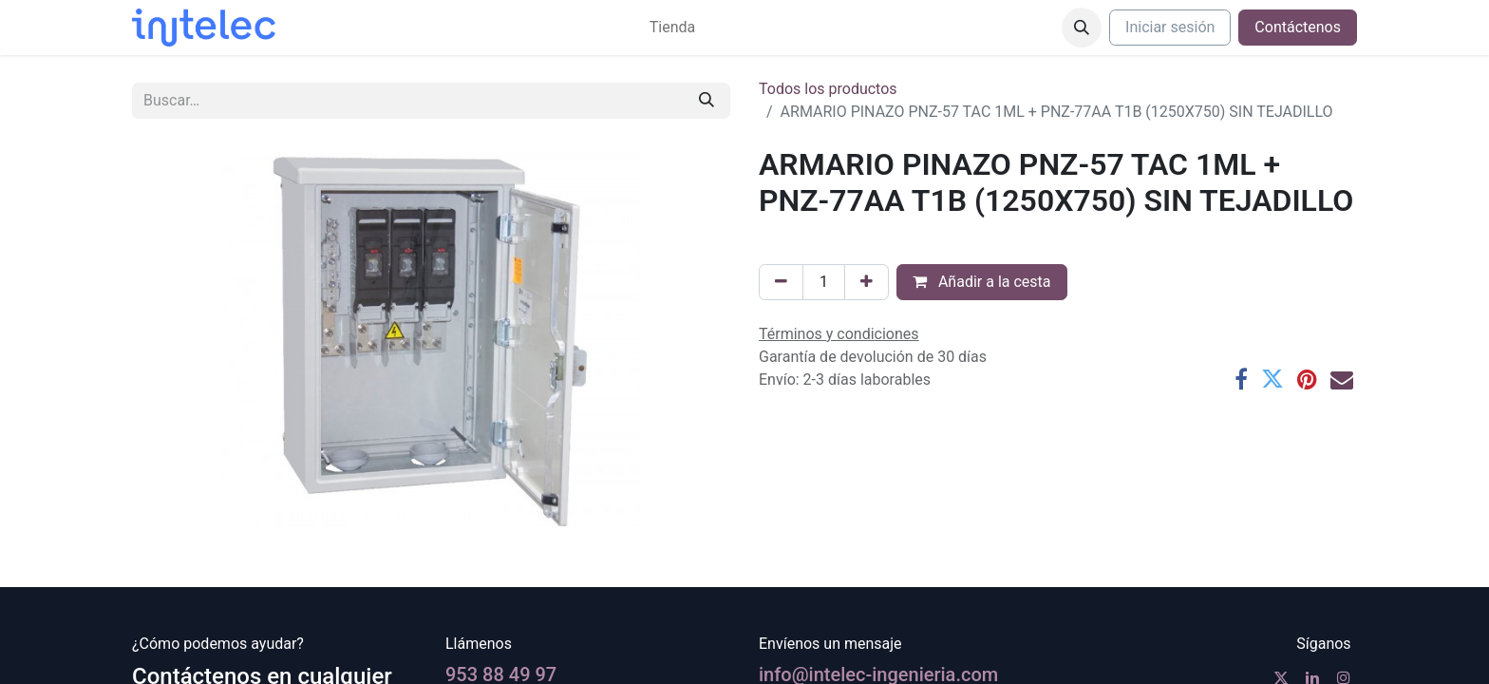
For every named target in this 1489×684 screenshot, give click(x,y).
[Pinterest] (1307, 379)
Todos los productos (828, 89)
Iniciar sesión (1170, 27)
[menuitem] (672, 28)
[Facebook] (1241, 379)
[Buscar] (706, 101)
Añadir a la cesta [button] (982, 282)
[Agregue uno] (866, 282)
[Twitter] (1272, 379)
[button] (1082, 28)
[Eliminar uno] (781, 282)
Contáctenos (1297, 27)
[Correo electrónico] (1341, 379)
